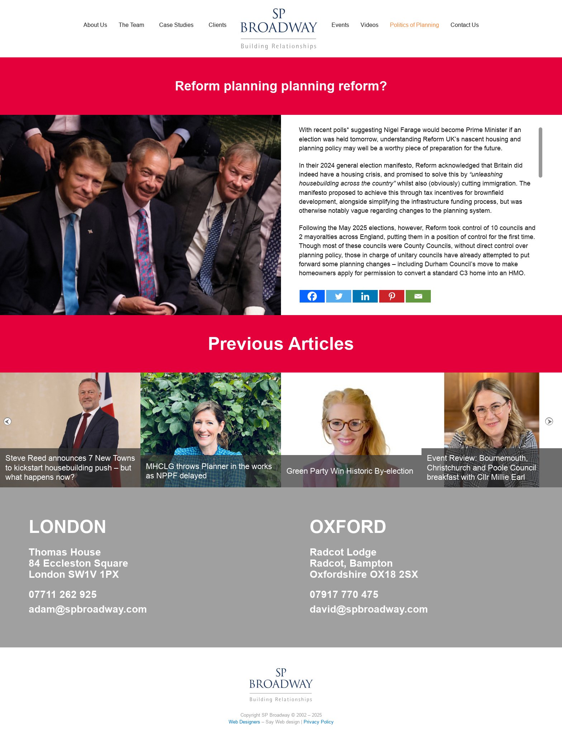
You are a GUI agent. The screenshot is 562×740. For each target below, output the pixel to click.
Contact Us (465, 25)
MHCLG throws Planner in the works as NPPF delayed (209, 471)
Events (340, 25)
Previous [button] (7, 421)
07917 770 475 (344, 594)
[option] (281, 430)
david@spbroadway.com (369, 609)
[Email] (418, 296)
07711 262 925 (63, 594)
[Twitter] (338, 296)
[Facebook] (312, 296)
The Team (131, 25)
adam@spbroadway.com (88, 609)
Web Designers (244, 722)
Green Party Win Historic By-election (349, 471)
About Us (95, 25)
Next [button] (549, 421)
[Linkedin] (365, 296)
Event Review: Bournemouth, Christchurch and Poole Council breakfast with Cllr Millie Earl (481, 468)
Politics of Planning (414, 25)
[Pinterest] (391, 296)
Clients (218, 25)
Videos (369, 25)
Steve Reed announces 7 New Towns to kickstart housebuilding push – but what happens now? (70, 468)
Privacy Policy (319, 722)
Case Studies (176, 25)
